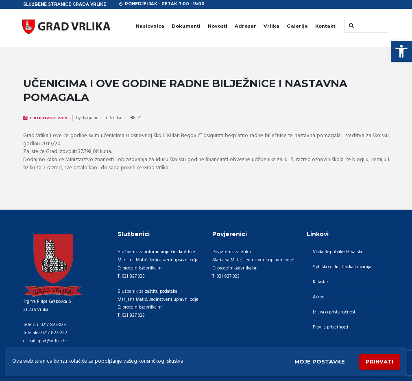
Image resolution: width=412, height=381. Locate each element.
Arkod (319, 297)
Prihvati (379, 361)
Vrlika (271, 26)
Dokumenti (186, 26)
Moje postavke (319, 361)
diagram (89, 118)
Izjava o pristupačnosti (335, 312)
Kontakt (325, 26)
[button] (401, 51)
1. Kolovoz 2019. (49, 118)
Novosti (217, 26)
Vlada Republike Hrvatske (338, 252)
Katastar (320, 282)
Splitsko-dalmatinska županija (342, 267)
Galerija (297, 26)
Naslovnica (150, 26)
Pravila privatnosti (330, 327)
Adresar (245, 26)
